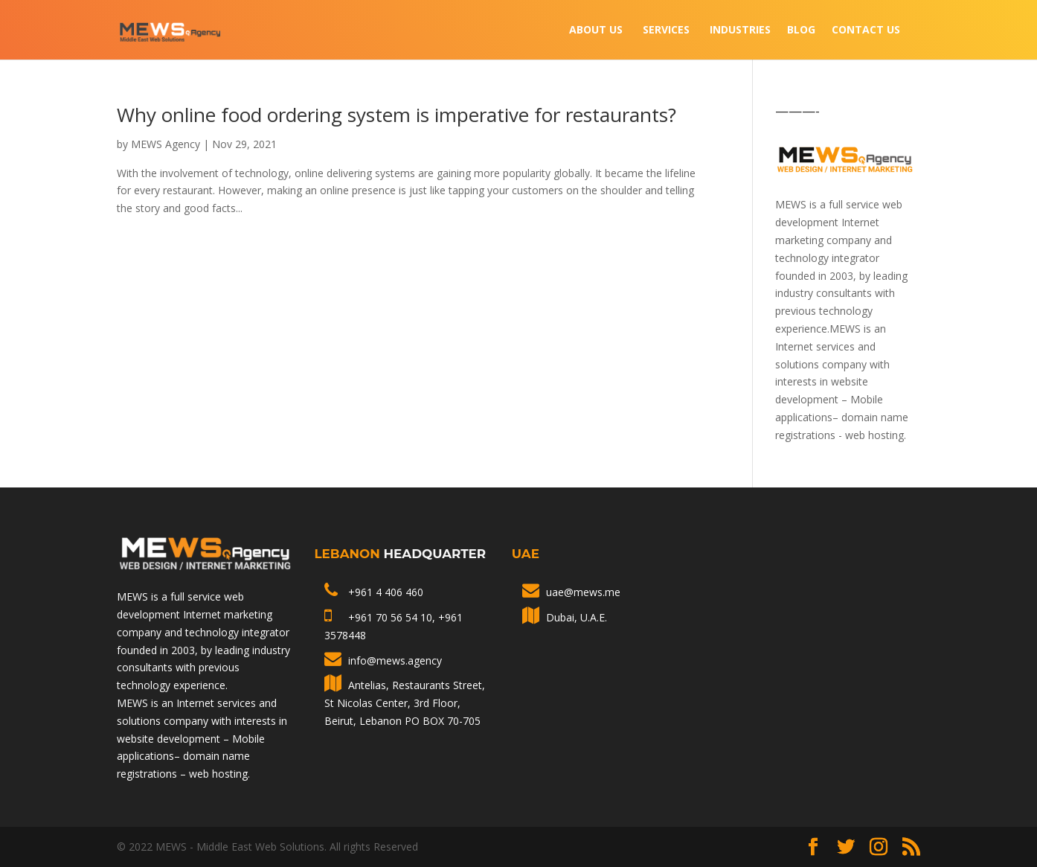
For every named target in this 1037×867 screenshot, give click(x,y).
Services (666, 30)
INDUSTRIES (740, 30)
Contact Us (866, 30)
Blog (801, 30)
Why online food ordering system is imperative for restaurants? (396, 114)
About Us (596, 30)
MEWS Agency (165, 144)
